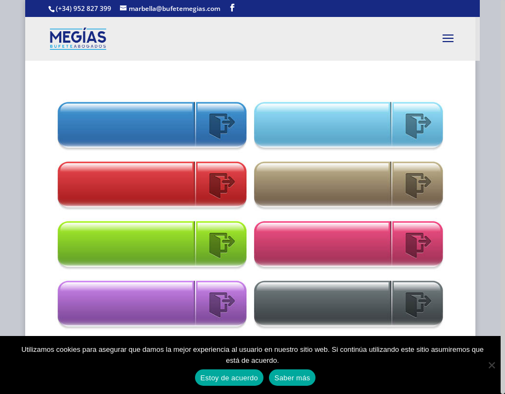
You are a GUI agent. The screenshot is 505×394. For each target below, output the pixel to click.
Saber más (292, 378)
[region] (252, 197)
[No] (491, 365)
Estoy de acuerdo (229, 378)
